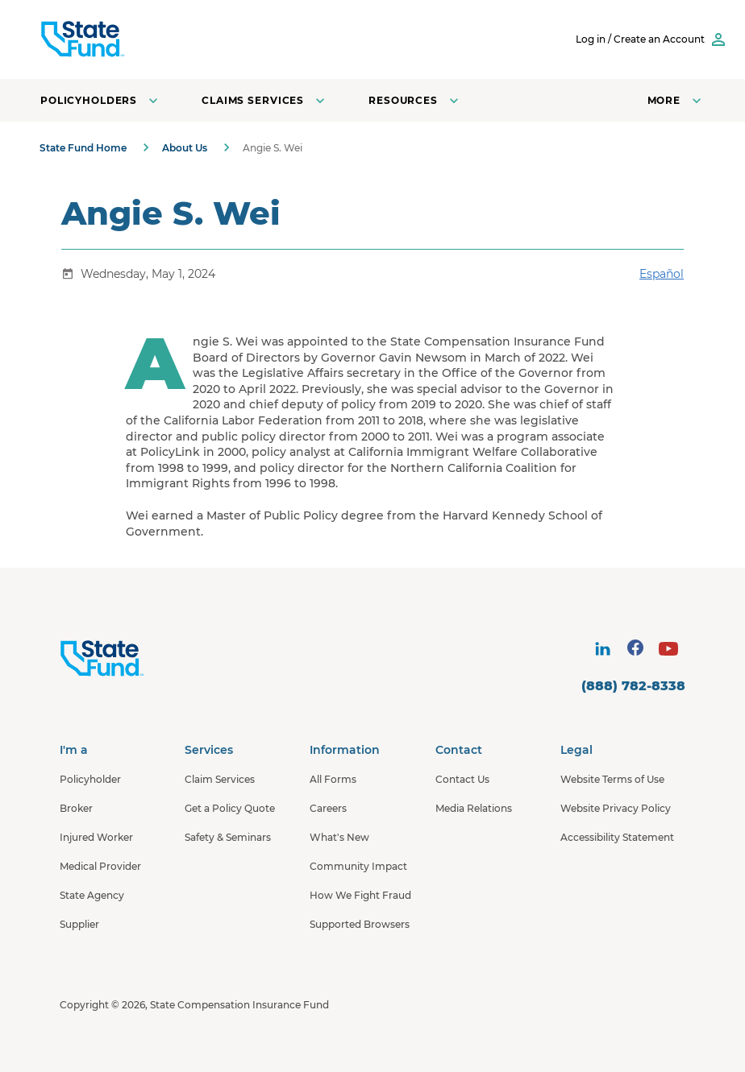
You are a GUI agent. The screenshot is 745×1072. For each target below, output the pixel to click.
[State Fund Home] (145, 658)
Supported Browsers (360, 924)
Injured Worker (96, 837)
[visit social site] (602, 649)
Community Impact (358, 866)
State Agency (92, 895)
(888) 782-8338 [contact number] (633, 685)
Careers (328, 808)
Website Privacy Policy (615, 808)
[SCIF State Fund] (144, 39)
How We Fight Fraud (360, 895)
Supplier (79, 924)
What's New (339, 837)
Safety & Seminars (228, 837)
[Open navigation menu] (676, 100)
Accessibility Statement (617, 837)
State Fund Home (83, 148)
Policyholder (90, 779)
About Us (184, 148)
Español (661, 274)
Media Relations (473, 808)
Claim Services (220, 779)
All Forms (333, 779)
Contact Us (462, 779)
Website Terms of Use (612, 779)
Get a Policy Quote (230, 808)
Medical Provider (100, 866)
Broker (76, 808)
